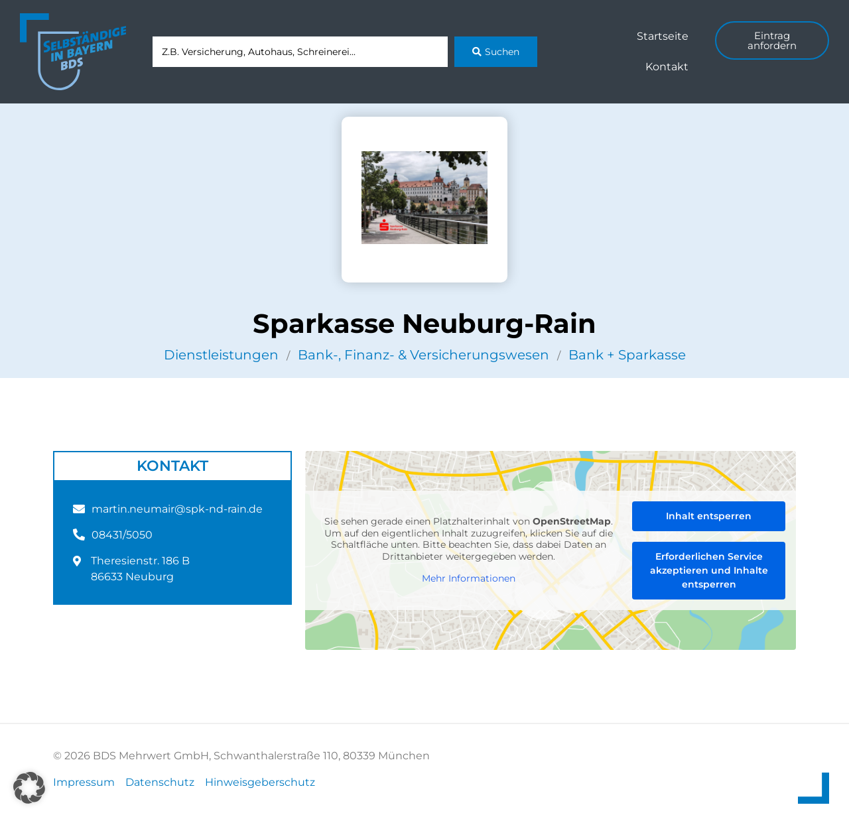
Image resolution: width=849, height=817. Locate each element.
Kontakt (666, 66)
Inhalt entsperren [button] (708, 516)
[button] (29, 788)
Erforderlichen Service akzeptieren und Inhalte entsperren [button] (709, 570)
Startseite (662, 36)
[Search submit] (495, 51)
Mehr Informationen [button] (468, 578)
